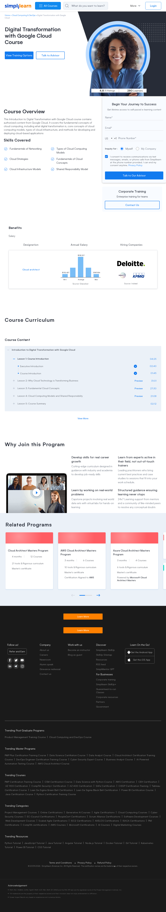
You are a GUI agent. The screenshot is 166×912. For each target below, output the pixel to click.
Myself (126, 148)
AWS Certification (125, 781)
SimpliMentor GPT (105, 669)
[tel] (136, 138)
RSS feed (101, 664)
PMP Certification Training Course (23, 781)
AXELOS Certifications (107, 820)
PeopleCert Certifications (72, 816)
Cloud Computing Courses (132, 812)
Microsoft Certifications (82, 824)
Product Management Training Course (25, 737)
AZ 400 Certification (81, 786)
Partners (100, 701)
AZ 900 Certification (16, 786)
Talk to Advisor (50, 55)
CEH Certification (147, 781)
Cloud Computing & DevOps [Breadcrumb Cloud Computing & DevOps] (24, 15)
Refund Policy (104, 862)
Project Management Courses (21, 812)
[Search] (85, 6)
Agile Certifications (104, 812)
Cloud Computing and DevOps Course (70, 737)
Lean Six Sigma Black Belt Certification (97, 790)
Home (7, 15)
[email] (134, 127)
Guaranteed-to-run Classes (106, 691)
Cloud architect (31, 269)
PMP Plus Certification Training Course (25, 755)
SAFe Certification (105, 786)
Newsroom (45, 659)
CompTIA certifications (35, 824)
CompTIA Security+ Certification (49, 786)
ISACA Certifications (134, 820)
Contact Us (132, 205)
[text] (134, 117)
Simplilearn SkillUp (105, 650)
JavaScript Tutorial (34, 843)
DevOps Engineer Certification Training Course (41, 759)
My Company (146, 148)
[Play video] (36, 492)
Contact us (45, 674)
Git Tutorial (131, 843)
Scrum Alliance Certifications (104, 816)
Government (102, 706)
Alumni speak (46, 664)
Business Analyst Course (119, 759)
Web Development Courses (20, 820)
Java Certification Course (19, 794)
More (133, 5)
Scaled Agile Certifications (53, 820)
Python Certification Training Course (56, 794)
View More (83, 418)
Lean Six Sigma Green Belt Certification (51, 790)
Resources (101, 659)
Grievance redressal (50, 669)
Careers (44, 654)
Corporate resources (107, 697)
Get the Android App (141, 652)
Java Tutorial (54, 843)
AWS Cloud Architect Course (53, 763)
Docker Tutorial (114, 843)
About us (44, 650)
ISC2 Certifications (81, 820)
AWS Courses (58, 824)
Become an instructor (79, 650)
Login (153, 5)
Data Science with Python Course (94, 781)
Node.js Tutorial (93, 843)
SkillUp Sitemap (104, 654)
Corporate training (105, 679)
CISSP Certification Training (133, 786)
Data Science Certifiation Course (67, 755)
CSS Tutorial (44, 847)
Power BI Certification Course (137, 790)
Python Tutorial (13, 843)
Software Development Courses (141, 816)
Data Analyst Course (100, 755)
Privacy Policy (135, 165)
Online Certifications (51, 812)
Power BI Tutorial (25, 847)
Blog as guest (75, 654)
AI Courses (104, 824)
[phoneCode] (108, 138)
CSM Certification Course (58, 781)
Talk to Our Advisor (134, 175)
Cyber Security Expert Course (86, 759)
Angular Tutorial (73, 843)
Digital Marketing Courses (127, 824)
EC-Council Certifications (41, 816)
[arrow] (81, 350)
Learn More (83, 616)
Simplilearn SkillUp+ (106, 684)
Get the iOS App (141, 659)
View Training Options (19, 55)
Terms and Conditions (60, 862)
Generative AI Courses (78, 812)
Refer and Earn (17, 651)
